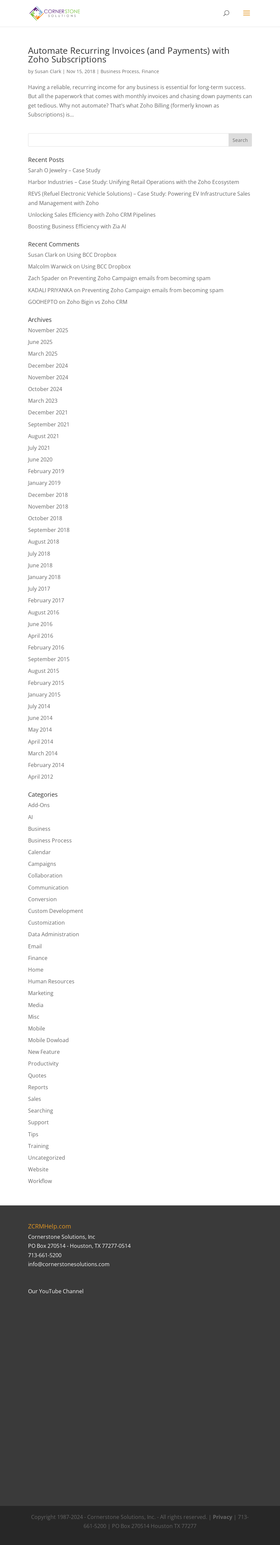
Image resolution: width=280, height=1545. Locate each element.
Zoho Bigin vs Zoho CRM (97, 302)
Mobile (36, 1028)
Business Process (120, 71)
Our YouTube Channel (56, 1291)
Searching (40, 1110)
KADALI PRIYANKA (50, 290)
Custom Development (55, 911)
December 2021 (48, 412)
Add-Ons (39, 805)
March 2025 (42, 353)
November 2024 (48, 377)
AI (30, 817)
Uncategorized (46, 1157)
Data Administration (53, 934)
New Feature (44, 1051)
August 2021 (43, 436)
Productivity (43, 1063)
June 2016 (40, 624)
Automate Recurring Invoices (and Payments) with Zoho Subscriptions (129, 54)
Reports (38, 1087)
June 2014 (40, 718)
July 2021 (39, 447)
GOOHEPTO (42, 302)
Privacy (222, 1517)
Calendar (39, 852)
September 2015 (48, 659)
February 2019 (46, 471)
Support (38, 1122)
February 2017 (46, 600)
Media (35, 1005)
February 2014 (46, 765)
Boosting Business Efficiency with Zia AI (77, 226)
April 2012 (40, 776)
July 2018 (39, 553)
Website (38, 1169)
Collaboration (45, 875)
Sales (34, 1099)
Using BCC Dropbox (91, 254)
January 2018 (44, 577)
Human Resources (51, 981)
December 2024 (48, 365)
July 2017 (39, 588)
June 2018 (40, 565)
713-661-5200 (44, 1255)
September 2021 (48, 424)
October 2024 (45, 389)
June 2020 (40, 459)
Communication (48, 887)
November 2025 (48, 330)
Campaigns (42, 863)
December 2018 (48, 495)
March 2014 (42, 753)
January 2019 (44, 483)
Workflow (40, 1181)
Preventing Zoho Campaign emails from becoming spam (140, 278)
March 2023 (42, 400)
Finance (150, 71)
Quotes (37, 1075)
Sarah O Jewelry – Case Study (64, 170)
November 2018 (48, 506)
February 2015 (46, 683)
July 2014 (39, 706)
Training (38, 1146)
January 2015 (44, 694)
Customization (46, 922)
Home (35, 969)
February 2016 (46, 647)
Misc (33, 1016)
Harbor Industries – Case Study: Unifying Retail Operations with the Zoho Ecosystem (133, 182)
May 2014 (40, 729)
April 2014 (40, 741)
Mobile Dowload (48, 1040)
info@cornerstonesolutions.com (69, 1264)
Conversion (42, 899)
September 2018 (48, 530)
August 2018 (43, 541)
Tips (33, 1134)
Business (39, 828)
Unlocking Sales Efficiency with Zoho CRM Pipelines (92, 214)
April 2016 (40, 635)
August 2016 (43, 612)
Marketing (40, 993)
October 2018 (45, 518)
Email (35, 946)
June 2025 (40, 342)
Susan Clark (48, 71)
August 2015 (43, 670)
